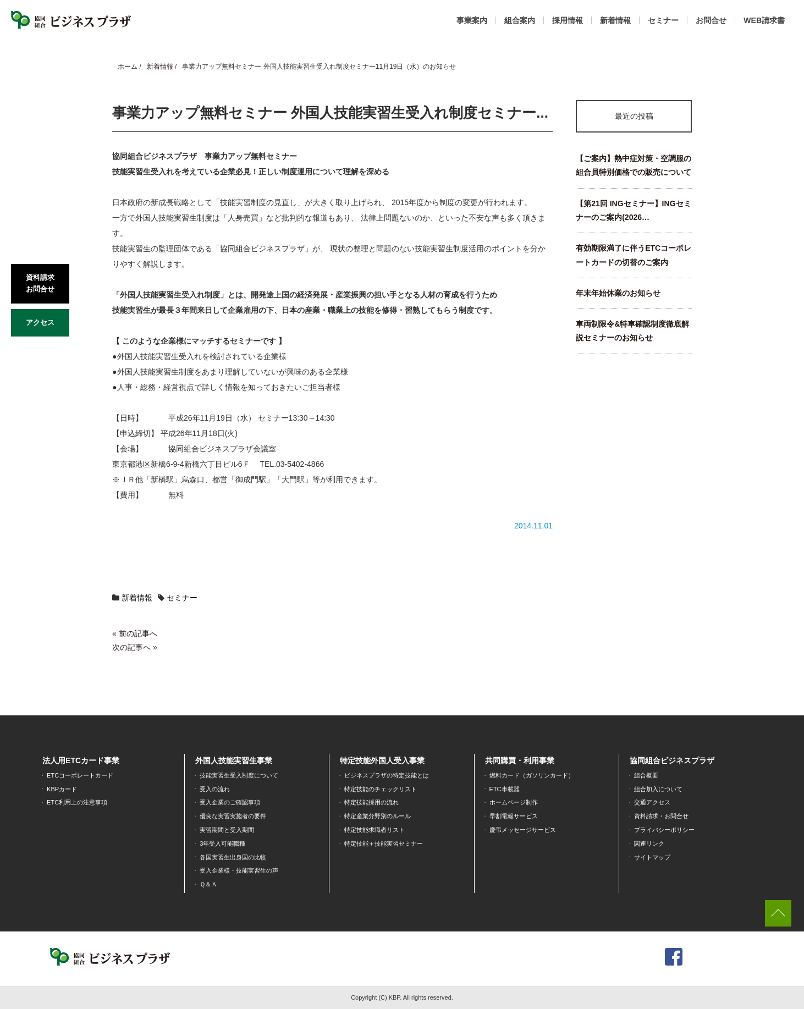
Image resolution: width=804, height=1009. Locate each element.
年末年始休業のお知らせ (618, 293)
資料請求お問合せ (40, 283)
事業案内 (471, 20)
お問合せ (711, 20)
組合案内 (519, 20)
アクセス (40, 322)
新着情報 (615, 20)
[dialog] (783, 987)
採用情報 (567, 20)
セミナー (663, 20)
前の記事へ (138, 633)
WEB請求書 (764, 20)
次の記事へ (131, 647)
